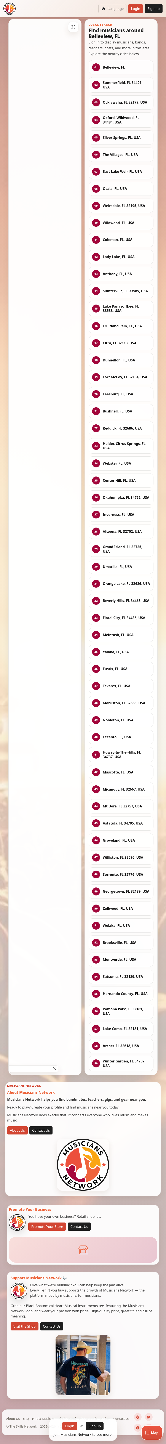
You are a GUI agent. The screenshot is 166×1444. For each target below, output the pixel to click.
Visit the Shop (24, 1326)
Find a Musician (43, 1418)
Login (135, 8)
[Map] (152, 1432)
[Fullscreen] (73, 27)
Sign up (153, 8)
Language (112, 8)
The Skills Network (23, 1426)
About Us (17, 1130)
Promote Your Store (47, 1226)
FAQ (26, 1418)
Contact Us (41, 1130)
